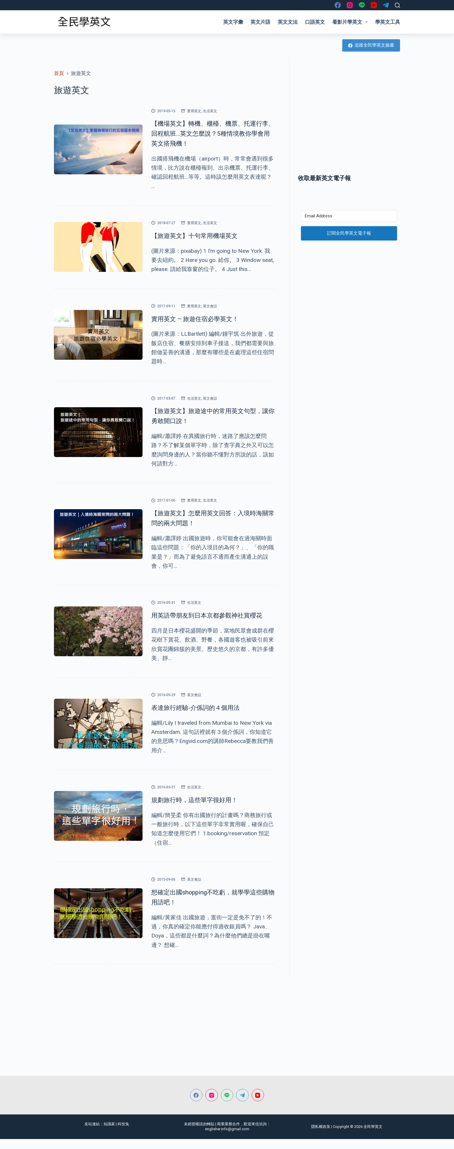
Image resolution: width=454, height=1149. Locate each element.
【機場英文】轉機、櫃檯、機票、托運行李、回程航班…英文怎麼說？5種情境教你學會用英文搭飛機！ (213, 133)
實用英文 (194, 111)
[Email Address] (349, 216)
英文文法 (288, 22)
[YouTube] (374, 5)
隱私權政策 (320, 1136)
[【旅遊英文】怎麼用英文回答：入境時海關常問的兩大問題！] (98, 534)
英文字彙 (233, 22)
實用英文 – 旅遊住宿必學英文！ (205, 318)
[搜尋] (397, 5)
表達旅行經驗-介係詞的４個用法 (205, 717)
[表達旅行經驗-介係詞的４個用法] (98, 733)
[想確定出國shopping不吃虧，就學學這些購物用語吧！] (98, 923)
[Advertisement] (349, 121)
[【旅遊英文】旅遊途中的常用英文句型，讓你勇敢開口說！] (98, 432)
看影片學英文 (351, 21)
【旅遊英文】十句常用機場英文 (204, 235)
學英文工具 (387, 22)
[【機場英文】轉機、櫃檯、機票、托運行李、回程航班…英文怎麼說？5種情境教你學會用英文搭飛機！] (98, 149)
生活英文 (210, 111)
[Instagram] (350, 5)
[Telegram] (386, 5)
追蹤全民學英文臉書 (371, 45)
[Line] (362, 5)
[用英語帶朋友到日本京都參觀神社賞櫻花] (98, 636)
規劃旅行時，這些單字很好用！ (204, 809)
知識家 (109, 1134)
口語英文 (315, 22)
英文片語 (260, 22)
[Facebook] (338, 5)
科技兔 (123, 1134)
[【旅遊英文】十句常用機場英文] (98, 247)
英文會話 (210, 306)
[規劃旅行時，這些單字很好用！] (98, 826)
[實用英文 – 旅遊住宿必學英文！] (98, 335)
